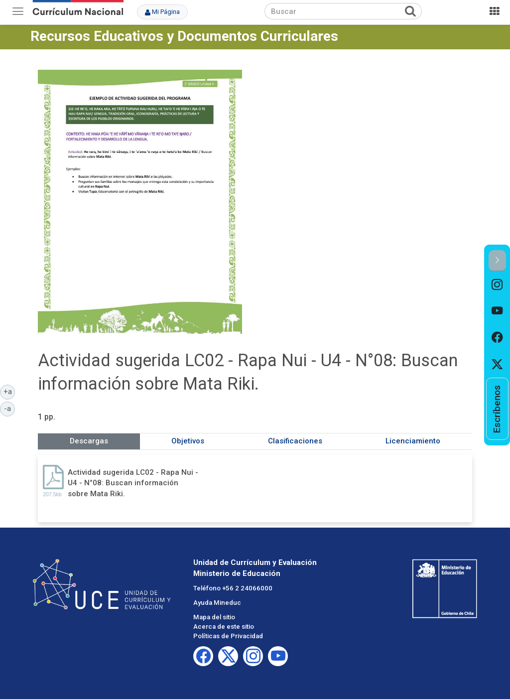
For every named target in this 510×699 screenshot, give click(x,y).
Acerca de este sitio (223, 626)
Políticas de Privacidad (228, 636)
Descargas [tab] (89, 440)
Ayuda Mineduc (217, 602)
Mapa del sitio (214, 617)
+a (9, 391)
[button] (497, 261)
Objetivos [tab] (187, 440)
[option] (497, 285)
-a (9, 408)
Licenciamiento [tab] (412, 440)
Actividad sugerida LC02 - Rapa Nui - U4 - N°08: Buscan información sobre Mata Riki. (133, 483)
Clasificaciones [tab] (295, 440)
